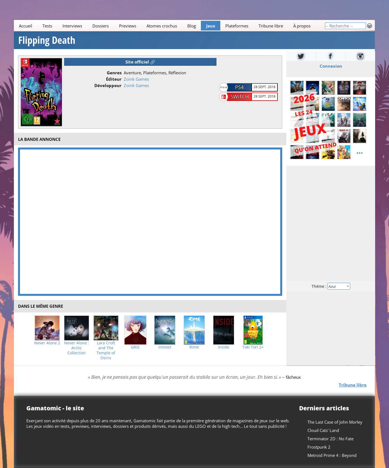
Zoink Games (136, 79)
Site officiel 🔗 (140, 62)
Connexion (330, 66)
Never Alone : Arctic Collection (76, 347)
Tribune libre (271, 26)
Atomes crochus (161, 26)
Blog (191, 26)
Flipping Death (46, 40)
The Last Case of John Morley (335, 422)
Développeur (108, 85)
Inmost (164, 347)
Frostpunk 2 (319, 447)
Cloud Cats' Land (323, 430)
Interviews (72, 26)
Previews (127, 26)
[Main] (169, 25)
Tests (47, 26)
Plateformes (237, 26)
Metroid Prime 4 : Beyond (332, 455)
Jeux (210, 26)
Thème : (331, 286)
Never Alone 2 (47, 342)
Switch (239, 96)
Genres (114, 72)
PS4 (239, 87)
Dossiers (100, 26)
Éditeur (114, 79)
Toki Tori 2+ (253, 347)
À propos (301, 26)
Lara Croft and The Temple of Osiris (106, 350)
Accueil (25, 26)
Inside (223, 347)
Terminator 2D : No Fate (331, 438)
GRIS (135, 347)
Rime (194, 347)
